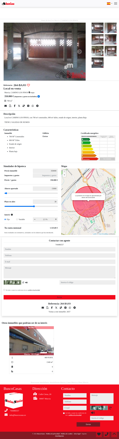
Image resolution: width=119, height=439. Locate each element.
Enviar (59, 297)
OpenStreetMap (103, 234)
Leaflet (95, 234)
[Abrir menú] (115, 3)
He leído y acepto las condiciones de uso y (23, 290)
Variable (22, 219)
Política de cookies (67, 434)
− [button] (64, 175)
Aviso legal (77, 434)
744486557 (59, 245)
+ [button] (64, 171)
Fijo (8, 219)
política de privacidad (34, 290)
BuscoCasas (41, 434)
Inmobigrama (59, 436)
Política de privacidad (53, 434)
